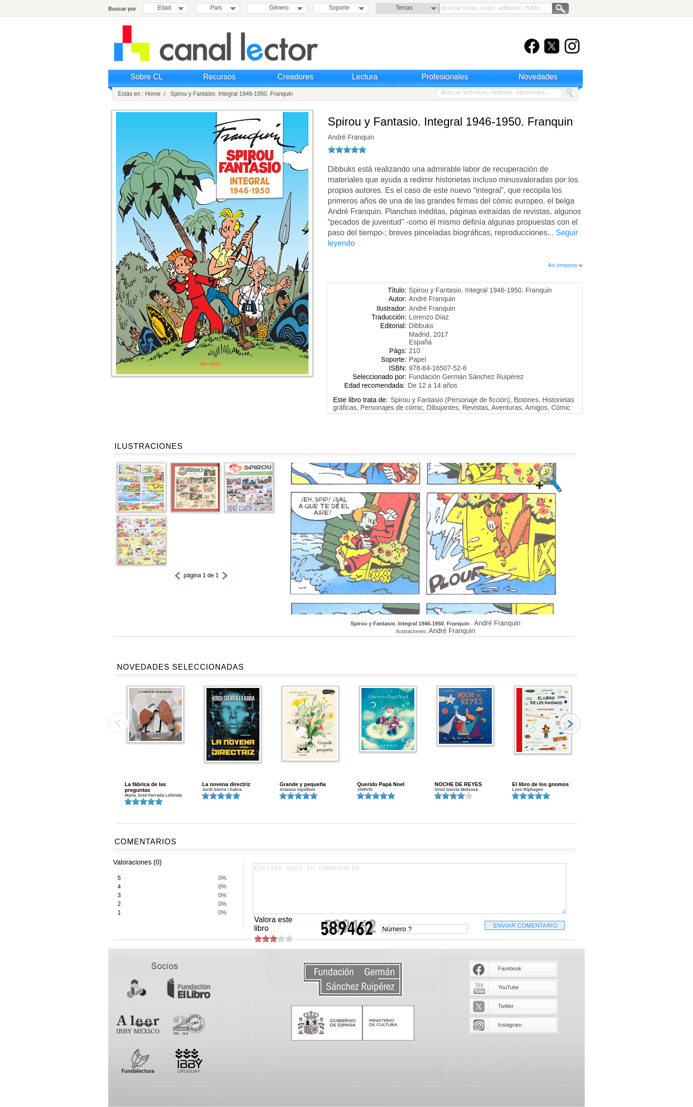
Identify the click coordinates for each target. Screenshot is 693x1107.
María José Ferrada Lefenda (153, 795)
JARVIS (364, 789)
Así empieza (565, 265)
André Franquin (351, 137)
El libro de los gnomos (540, 784)
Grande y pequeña (303, 784)
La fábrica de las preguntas (145, 787)
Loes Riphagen (527, 789)
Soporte (339, 7)
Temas (404, 7)
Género (277, 7)
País (216, 7)
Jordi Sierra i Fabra (222, 789)
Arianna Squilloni (297, 789)
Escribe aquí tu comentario (409, 888)
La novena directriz (226, 784)
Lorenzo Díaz (429, 317)
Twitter (505, 1006)
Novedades (538, 77)
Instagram (510, 1025)
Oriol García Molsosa (456, 789)
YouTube (508, 987)
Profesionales (445, 77)
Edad (164, 7)
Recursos (219, 77)
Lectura (364, 77)
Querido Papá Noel (380, 784)
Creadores (296, 77)
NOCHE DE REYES (458, 784)
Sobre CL (146, 77)
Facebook (509, 968)
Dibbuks (421, 326)
